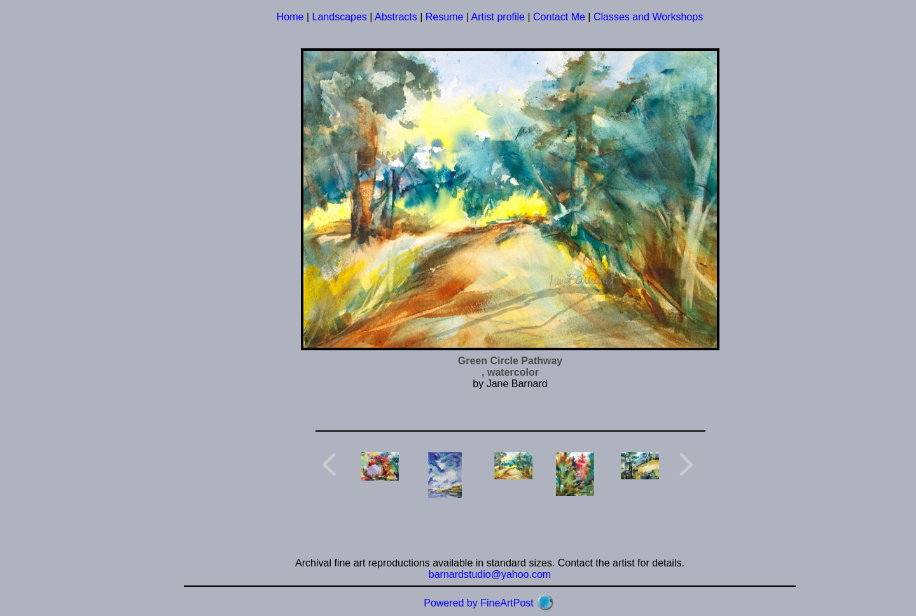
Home (290, 16)
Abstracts (396, 16)
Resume (445, 16)
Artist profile (498, 16)
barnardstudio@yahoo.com (490, 574)
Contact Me (559, 16)
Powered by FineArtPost (479, 603)
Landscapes (339, 16)
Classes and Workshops (648, 16)
